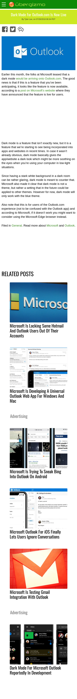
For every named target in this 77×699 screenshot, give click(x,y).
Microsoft (52, 225)
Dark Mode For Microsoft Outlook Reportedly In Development (35, 670)
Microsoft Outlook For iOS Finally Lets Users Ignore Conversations (35, 534)
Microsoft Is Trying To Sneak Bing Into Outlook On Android (35, 473)
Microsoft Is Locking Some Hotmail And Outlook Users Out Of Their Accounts (37, 330)
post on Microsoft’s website (37, 90)
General (17, 225)
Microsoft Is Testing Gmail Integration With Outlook (30, 594)
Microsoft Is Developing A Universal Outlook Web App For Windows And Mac (37, 396)
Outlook (70, 225)
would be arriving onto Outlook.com (38, 78)
